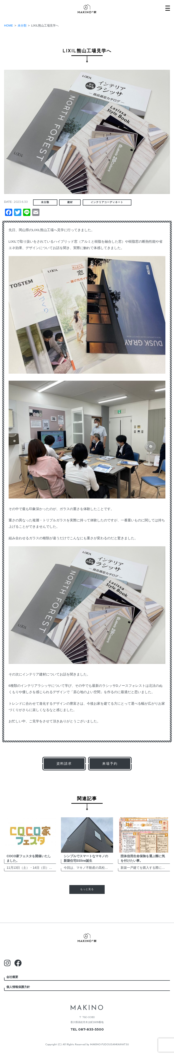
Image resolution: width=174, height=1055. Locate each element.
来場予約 (110, 763)
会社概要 (12, 977)
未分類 (45, 202)
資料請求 (64, 763)
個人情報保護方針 (18, 987)
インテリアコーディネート (107, 202)
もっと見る (87, 889)
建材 (70, 202)
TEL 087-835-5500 (87, 1029)
